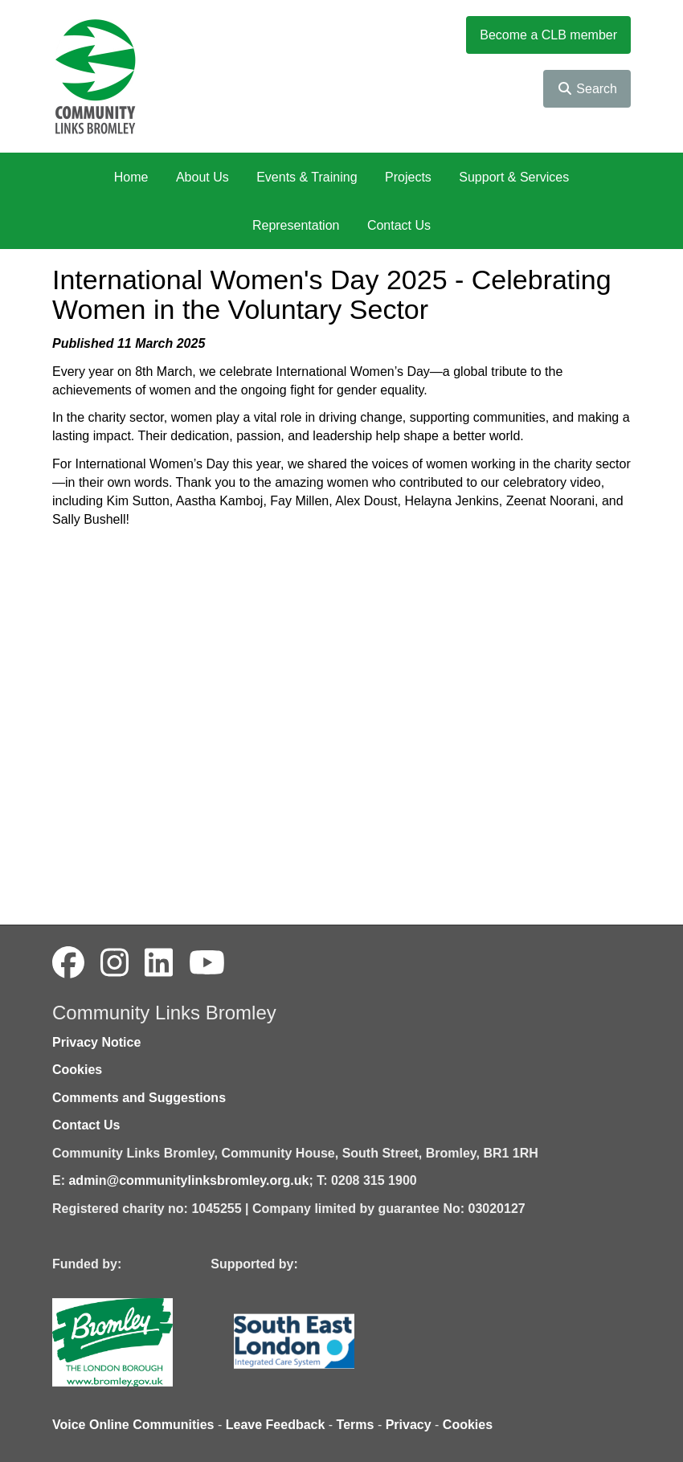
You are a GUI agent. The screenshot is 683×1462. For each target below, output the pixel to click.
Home (131, 177)
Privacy (408, 1424)
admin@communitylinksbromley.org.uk (188, 1180)
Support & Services (514, 177)
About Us (202, 177)
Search (587, 89)
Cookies (77, 1069)
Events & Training (306, 177)
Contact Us (399, 225)
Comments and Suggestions (139, 1098)
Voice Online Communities (133, 1424)
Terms (355, 1424)
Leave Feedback (275, 1424)
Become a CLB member (548, 35)
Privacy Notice (96, 1042)
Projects (408, 177)
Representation (296, 225)
